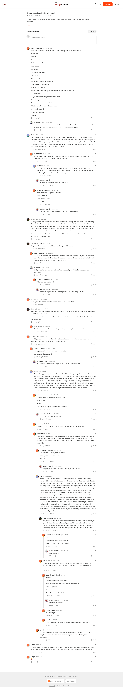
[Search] (96, 4)
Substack (52, 686)
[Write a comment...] (63, 40)
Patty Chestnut (48, 518)
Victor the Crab (39, 122)
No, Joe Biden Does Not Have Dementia (41, 13)
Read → (29, 25)
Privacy (59, 676)
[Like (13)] (44, 16)
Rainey (33, 135)
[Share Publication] (100, 4)
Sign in (117, 4)
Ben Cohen (30, 15)
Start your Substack (55, 681)
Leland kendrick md (37, 48)
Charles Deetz (35, 309)
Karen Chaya (38, 154)
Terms (65, 676)
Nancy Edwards (39, 253)
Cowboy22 (34, 219)
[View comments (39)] (49, 16)
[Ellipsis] (95, 47)
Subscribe (107, 4)
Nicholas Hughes (36, 243)
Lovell (39, 424)
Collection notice (73, 676)
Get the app (71, 681)
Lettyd (33, 657)
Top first (92, 31)
